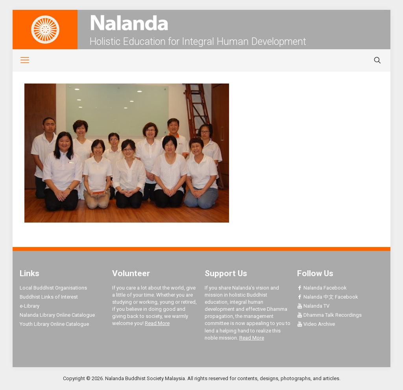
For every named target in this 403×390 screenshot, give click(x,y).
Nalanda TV (313, 306)
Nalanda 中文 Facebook (327, 297)
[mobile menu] (20, 60)
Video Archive (316, 324)
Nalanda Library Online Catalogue (57, 315)
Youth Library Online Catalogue (54, 324)
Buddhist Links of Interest (49, 297)
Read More (157, 323)
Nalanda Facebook (322, 288)
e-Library (29, 306)
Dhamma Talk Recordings (329, 315)
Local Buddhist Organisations (53, 288)
